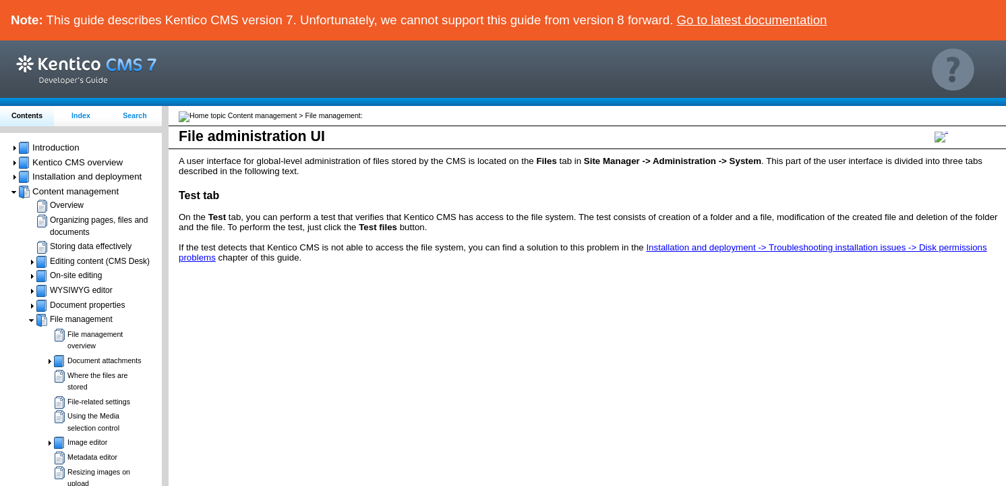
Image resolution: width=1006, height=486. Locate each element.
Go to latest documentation (752, 20)
